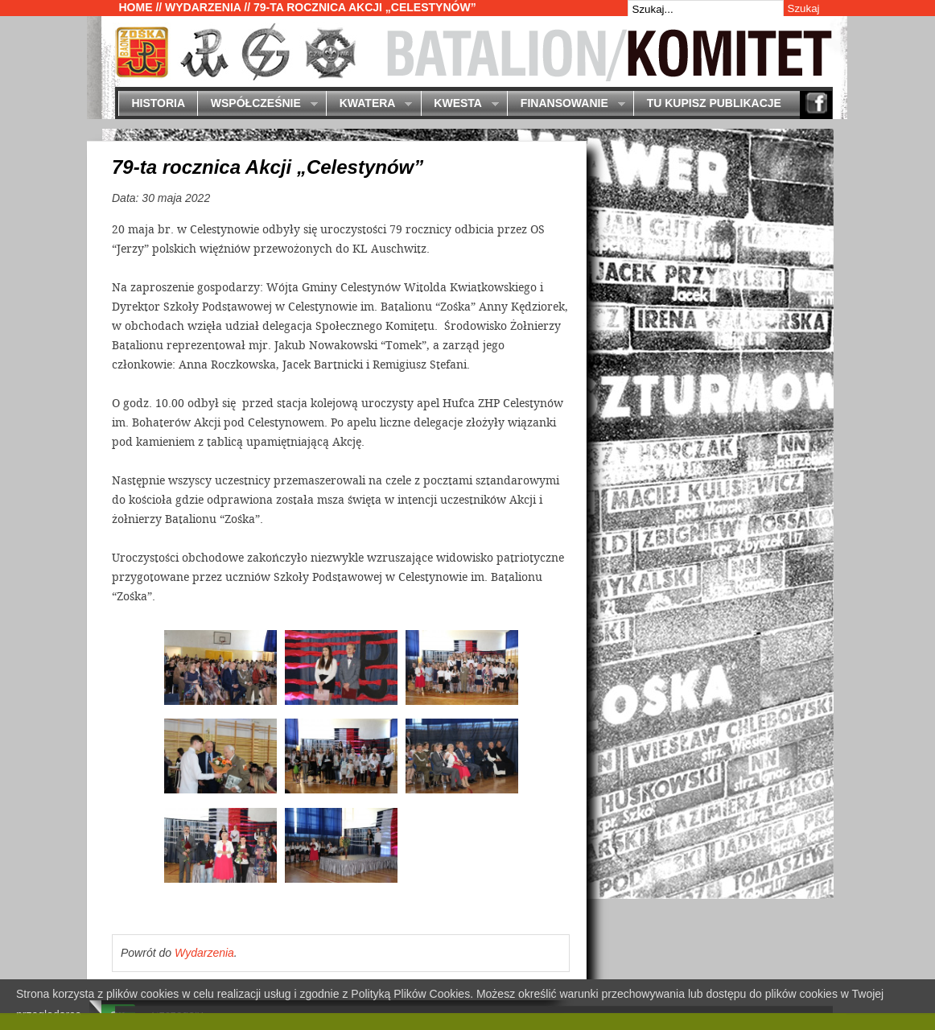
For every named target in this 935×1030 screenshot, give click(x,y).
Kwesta (460, 104)
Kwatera (369, 104)
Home (136, 7)
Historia (158, 103)
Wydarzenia (203, 7)
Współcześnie (257, 104)
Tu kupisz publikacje (714, 103)
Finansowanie (565, 104)
